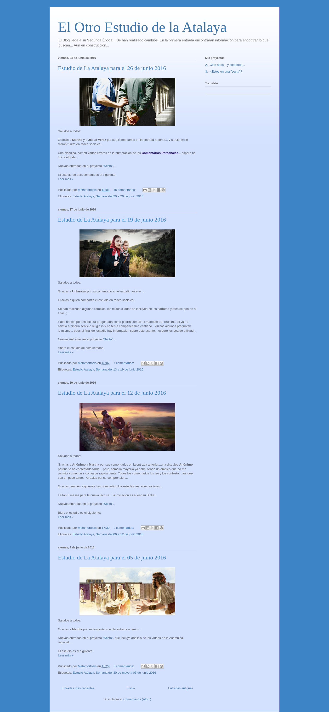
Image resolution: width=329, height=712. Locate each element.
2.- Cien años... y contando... (225, 65)
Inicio (131, 688)
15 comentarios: (124, 190)
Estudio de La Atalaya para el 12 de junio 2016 (112, 393)
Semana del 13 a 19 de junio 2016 (119, 369)
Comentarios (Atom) (137, 699)
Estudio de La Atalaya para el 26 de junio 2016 (112, 68)
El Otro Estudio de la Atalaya (142, 27)
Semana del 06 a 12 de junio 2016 (119, 534)
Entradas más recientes (78, 688)
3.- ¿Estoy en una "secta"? (223, 71)
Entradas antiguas (180, 688)
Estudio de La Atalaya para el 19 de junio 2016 (112, 219)
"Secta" (108, 166)
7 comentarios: (124, 363)
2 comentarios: (124, 528)
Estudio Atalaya (83, 196)
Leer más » (66, 179)
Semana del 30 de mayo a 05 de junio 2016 (126, 672)
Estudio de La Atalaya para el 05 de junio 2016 (112, 557)
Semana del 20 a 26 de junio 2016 (119, 196)
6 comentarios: (124, 666)
